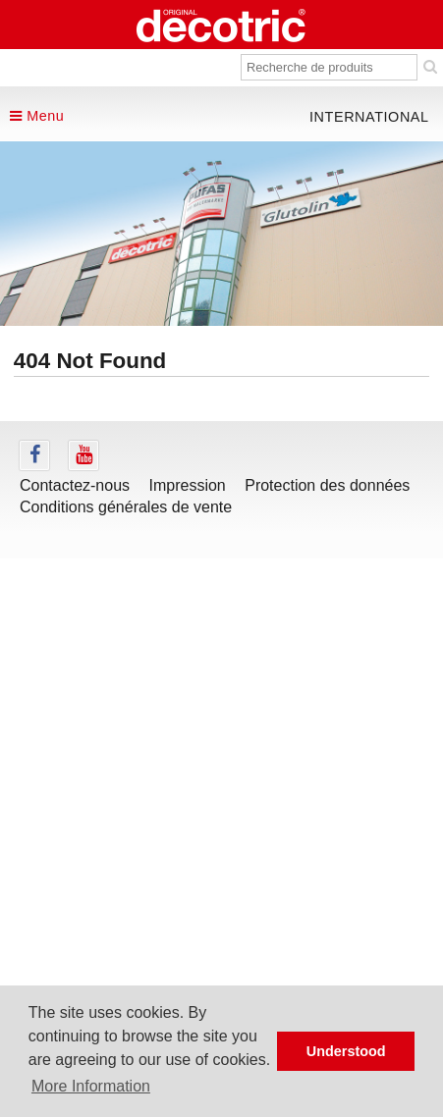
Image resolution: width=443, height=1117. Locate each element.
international (369, 117)
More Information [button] (90, 1086)
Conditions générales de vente (126, 507)
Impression (187, 485)
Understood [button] (346, 1051)
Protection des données (327, 485)
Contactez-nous (75, 485)
